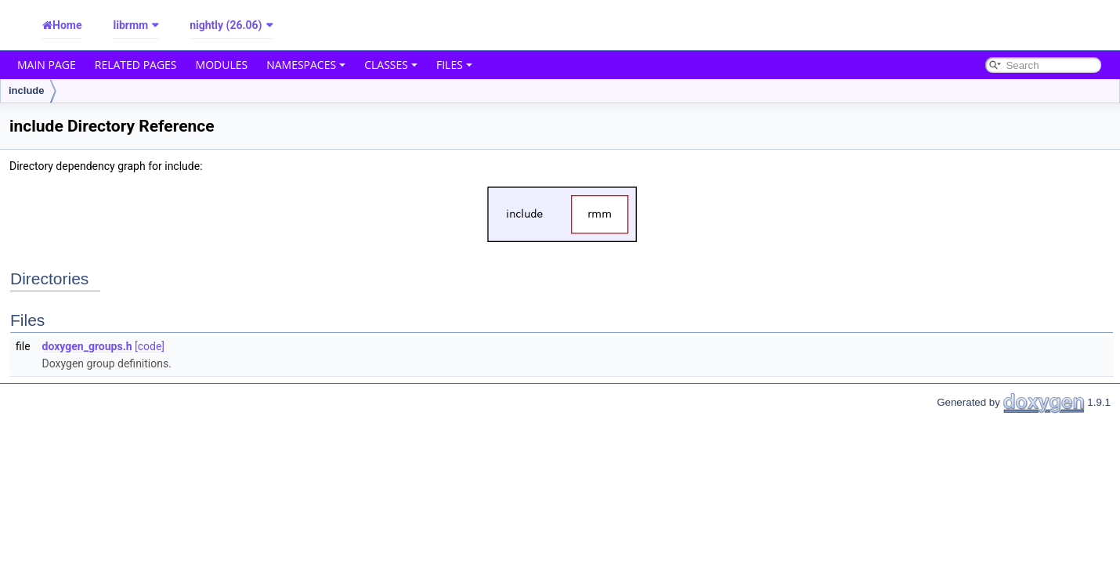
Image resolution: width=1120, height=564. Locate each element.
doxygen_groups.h (87, 346)
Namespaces (305, 64)
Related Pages (136, 64)
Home (66, 25)
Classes (390, 64)
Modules (222, 64)
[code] (149, 346)
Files (454, 64)
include (27, 90)
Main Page (46, 64)
